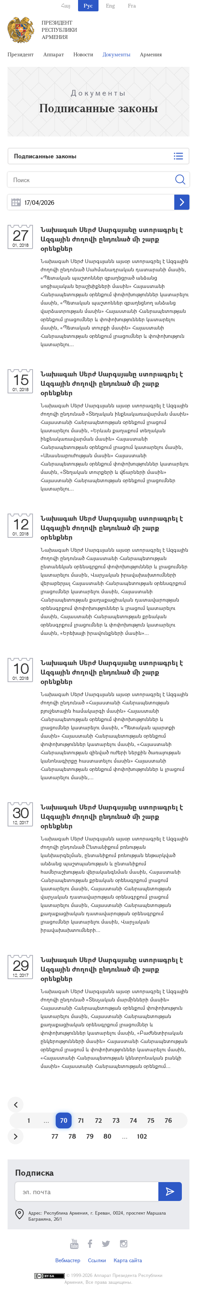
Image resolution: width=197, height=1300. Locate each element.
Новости (83, 54)
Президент (21, 54)
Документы (116, 54)
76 (168, 1120)
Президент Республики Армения (59, 29)
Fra (132, 5)
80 (107, 1136)
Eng (110, 5)
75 (151, 1120)
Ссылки (97, 1260)
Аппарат (53, 54)
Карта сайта (128, 1260)
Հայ (65, 5)
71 (81, 1120)
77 (55, 1136)
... (16, 202)
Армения (151, 54)
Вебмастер (67, 1260)
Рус (88, 5)
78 (72, 1136)
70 (63, 1120)
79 (90, 1136)
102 (142, 1136)
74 (133, 1120)
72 (98, 1120)
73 (116, 1120)
